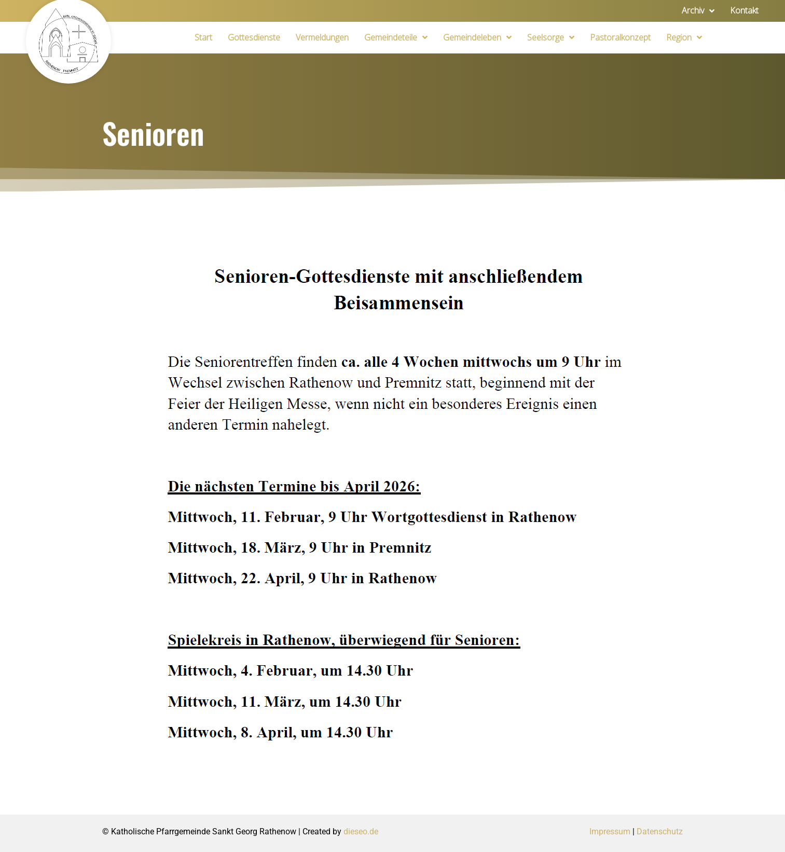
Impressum (609, 831)
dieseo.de (360, 831)
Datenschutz (660, 831)
